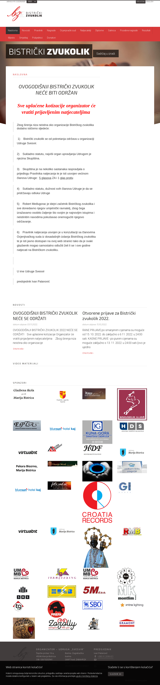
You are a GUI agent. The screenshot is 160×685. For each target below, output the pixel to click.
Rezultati (146, 30)
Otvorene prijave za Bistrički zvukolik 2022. (109, 315)
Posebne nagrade (129, 30)
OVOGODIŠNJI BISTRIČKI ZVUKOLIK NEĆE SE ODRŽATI (45, 315)
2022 (30, 1)
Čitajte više (18, 349)
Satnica (112, 30)
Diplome (99, 30)
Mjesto (11, 37)
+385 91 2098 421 (105, 656)
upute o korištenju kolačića (87, 676)
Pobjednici (37, 37)
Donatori (51, 37)
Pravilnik (38, 30)
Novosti (26, 30)
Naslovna (13, 30)
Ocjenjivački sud (68, 30)
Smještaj (23, 37)
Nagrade (51, 30)
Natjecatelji (85, 30)
